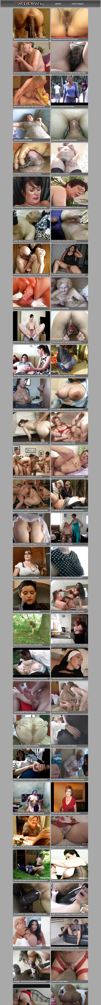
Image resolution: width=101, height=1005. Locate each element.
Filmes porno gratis (88, 908)
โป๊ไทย (45, 951)
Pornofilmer (35, 897)
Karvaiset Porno (37, 913)
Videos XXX (35, 934)
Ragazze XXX (61, 923)
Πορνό (8, 923)
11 (70, 727)
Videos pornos (49, 976)
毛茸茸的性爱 (35, 900)
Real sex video (61, 928)
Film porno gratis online (61, 927)
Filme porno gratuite (64, 887)
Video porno (48, 974)
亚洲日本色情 (9, 903)
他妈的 (7, 916)
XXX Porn (8, 897)
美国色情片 (47, 961)
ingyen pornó (86, 892)
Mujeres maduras (37, 895)
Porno (7, 908)
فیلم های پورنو (85, 926)
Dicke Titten (85, 905)
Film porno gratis (37, 926)
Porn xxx (9, 921)
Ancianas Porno (62, 892)
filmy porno (35, 905)
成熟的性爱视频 (10, 905)
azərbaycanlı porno (63, 916)
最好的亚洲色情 (11, 934)
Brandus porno (11, 910)
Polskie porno (36, 892)
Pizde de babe (10, 892)
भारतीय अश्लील (60, 911)
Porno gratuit (86, 928)
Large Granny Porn (12, 884)
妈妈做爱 (58, 897)
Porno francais (86, 916)
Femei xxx (34, 921)
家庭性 (6, 895)
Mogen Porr (48, 953)
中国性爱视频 (60, 908)
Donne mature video (13, 913)
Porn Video (85, 900)
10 (65, 727)
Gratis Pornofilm (50, 971)
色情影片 (33, 923)
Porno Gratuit (86, 931)
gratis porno (85, 897)
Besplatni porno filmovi (15, 928)
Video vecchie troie (38, 931)
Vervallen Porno (37, 908)
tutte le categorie (77, 4)
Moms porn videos (63, 895)
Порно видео (86, 890)
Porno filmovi (86, 921)
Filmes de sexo (86, 884)
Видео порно (36, 903)
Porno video (48, 979)
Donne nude (35, 918)
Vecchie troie (35, 890)
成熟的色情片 (35, 928)
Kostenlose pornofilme (90, 934)
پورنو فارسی (10, 931)
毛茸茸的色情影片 (87, 895)
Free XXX (59, 931)
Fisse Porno (85, 913)
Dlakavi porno (49, 948)
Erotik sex (47, 981)
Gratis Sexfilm (61, 918)
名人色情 (46, 984)
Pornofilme (60, 884)
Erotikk (7, 900)
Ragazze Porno (61, 921)
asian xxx (34, 884)
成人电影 (58, 905)
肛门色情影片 (48, 958)
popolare (58, 4)
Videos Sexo (60, 934)
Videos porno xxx (87, 923)
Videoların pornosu (88, 918)
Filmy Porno (48, 963)
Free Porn (8, 887)
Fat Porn (84, 910)
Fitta (45, 942)
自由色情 (7, 890)
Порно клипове (62, 913)
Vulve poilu (60, 900)
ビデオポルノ (85, 903)
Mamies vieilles (11, 918)
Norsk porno (48, 940)
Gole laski (34, 910)
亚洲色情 (84, 887)
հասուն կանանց (13, 926)
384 (77, 727)
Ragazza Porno (36, 887)
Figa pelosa (35, 916)
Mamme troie (60, 903)
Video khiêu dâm (62, 890)
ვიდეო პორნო (49, 945)
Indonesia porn (49, 966)
